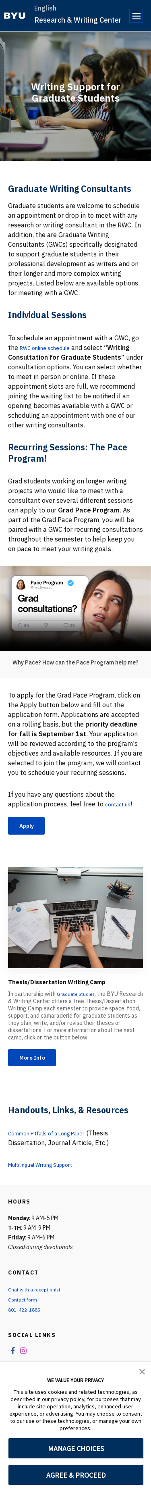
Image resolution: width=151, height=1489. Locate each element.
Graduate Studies (79, 996)
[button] (142, 1371)
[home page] (15, 16)
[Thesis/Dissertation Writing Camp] (75, 919)
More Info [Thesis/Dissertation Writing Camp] (36, 1062)
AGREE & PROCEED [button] (75, 1475)
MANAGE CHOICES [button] (76, 1448)
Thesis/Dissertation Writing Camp (73, 983)
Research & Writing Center (78, 20)
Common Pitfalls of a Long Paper (56, 1139)
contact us (121, 804)
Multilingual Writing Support (50, 1170)
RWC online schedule (50, 348)
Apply (30, 827)
